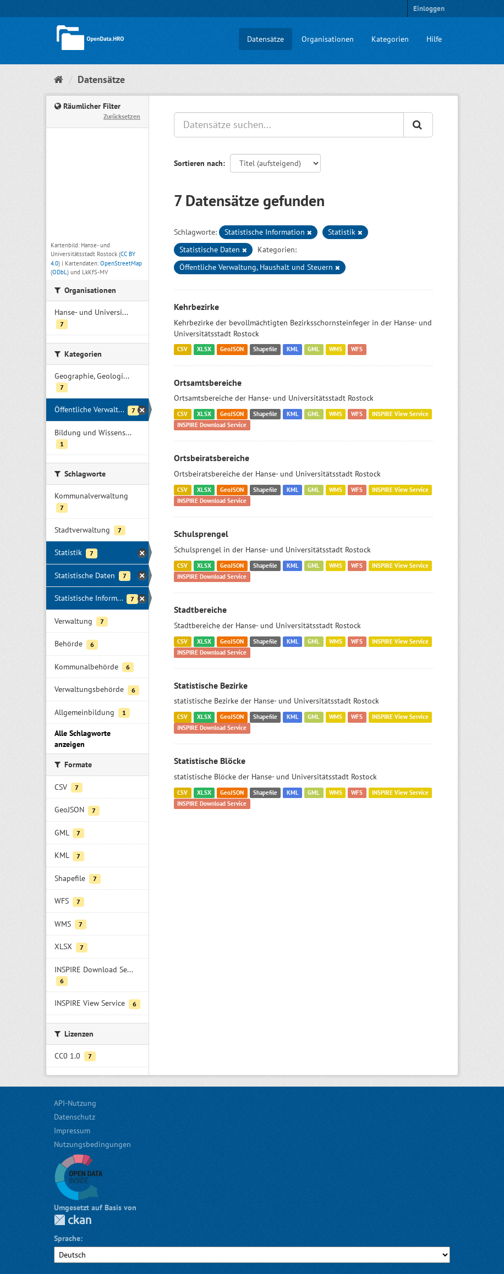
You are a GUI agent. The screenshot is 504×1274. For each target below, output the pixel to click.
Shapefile (265, 349)
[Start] (58, 79)
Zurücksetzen (121, 116)
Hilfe (434, 39)
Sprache (67, 1238)
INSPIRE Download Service (211, 425)
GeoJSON (232, 349)
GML (314, 349)
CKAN (72, 1220)
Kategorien (390, 39)
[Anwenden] (418, 124)
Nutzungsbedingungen (92, 1144)
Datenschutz (74, 1117)
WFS (357, 349)
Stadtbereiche (200, 609)
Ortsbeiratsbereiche (211, 457)
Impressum (72, 1130)
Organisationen (328, 39)
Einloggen (429, 8)
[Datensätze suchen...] (289, 124)
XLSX (204, 349)
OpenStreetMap (121, 263)
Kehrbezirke (196, 306)
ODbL (59, 272)
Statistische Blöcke (209, 760)
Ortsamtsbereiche (208, 382)
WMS (335, 349)
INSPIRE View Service (400, 414)
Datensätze (265, 39)
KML (293, 349)
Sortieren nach (198, 163)
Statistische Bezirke (211, 685)
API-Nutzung (75, 1103)
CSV (182, 349)
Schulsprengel (201, 533)
